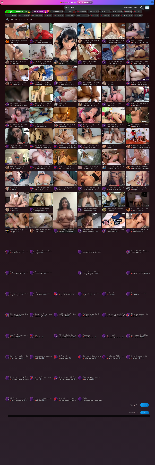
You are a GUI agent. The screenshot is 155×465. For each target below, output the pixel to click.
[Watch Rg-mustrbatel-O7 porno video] (138, 33)
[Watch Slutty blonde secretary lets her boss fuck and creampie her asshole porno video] (90, 181)
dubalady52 (65, 316)
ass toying (137, 12)
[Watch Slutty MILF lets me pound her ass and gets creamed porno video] (65, 391)
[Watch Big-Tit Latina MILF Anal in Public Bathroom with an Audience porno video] (17, 54)
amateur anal (94, 12)
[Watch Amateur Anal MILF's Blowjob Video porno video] (41, 223)
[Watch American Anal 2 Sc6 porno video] (90, 223)
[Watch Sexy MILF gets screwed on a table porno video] (90, 75)
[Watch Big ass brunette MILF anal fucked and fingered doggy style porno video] (65, 370)
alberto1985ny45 (66, 84)
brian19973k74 (114, 63)
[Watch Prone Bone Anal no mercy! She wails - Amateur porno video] (114, 33)
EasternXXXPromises (68, 337)
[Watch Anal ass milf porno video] (65, 96)
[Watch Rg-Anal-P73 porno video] (41, 117)
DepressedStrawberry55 (44, 84)
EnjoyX (14, 232)
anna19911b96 (138, 253)
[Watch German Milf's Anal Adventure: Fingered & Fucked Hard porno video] (41, 307)
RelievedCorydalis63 (140, 84)
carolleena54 (89, 379)
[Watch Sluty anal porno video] (114, 286)
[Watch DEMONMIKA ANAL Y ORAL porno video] (65, 44)
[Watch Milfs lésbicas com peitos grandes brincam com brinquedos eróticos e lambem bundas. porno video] (138, 307)
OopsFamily (16, 295)
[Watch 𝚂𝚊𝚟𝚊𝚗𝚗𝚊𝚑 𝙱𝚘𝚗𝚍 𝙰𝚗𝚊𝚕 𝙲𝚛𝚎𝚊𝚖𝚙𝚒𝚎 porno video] (138, 328)
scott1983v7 (16, 147)
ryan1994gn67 (138, 105)
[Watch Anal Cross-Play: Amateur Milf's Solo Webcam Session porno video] (65, 307)
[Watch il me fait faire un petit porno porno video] (138, 349)
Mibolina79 (137, 211)
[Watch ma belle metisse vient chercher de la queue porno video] (17, 75)
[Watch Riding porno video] (90, 391)
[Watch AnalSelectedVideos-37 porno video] (41, 202)
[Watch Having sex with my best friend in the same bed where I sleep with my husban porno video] (65, 138)
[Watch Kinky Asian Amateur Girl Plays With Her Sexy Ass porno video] (17, 307)
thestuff (88, 63)
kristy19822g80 (114, 42)
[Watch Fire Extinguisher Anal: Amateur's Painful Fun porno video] (114, 202)
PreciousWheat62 (91, 147)
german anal (58, 15)
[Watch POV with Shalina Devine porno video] (65, 328)
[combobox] (101, 7)
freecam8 (88, 42)
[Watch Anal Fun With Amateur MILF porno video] (17, 328)
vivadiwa (15, 42)
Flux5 (62, 105)
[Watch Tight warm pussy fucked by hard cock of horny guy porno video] (41, 138)
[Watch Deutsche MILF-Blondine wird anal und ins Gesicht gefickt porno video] (17, 33)
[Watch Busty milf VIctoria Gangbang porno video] (41, 370)
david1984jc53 (41, 190)
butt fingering (11, 15)
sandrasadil (40, 274)
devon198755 (113, 126)
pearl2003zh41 (17, 253)
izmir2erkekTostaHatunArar (141, 168)
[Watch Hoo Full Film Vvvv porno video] (65, 159)
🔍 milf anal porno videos (19, 19)
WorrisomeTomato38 (68, 379)
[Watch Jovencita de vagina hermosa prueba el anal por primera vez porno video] (90, 117)
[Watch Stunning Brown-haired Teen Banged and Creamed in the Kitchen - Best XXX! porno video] (90, 286)
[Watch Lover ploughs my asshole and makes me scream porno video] (138, 75)
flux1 (135, 295)
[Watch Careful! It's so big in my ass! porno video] (114, 159)
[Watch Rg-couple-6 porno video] (90, 328)
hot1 (111, 84)
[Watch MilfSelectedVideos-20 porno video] (90, 202)
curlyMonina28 (90, 105)
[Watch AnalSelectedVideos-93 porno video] (114, 349)
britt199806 (40, 63)
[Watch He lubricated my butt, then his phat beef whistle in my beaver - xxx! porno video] (114, 223)
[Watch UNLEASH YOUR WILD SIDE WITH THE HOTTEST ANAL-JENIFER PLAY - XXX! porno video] (138, 244)
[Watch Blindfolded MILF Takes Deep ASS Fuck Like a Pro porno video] (138, 54)
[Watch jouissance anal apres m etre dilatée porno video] (41, 349)
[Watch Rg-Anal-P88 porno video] (65, 349)
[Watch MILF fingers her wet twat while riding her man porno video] (90, 138)
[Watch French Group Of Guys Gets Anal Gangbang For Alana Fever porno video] (90, 265)
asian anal (138, 15)
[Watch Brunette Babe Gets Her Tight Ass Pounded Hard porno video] (90, 33)
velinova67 (16, 337)
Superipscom (90, 168)
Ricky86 (88, 126)
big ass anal (105, 15)
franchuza (112, 211)
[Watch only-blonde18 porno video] (114, 328)
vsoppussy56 (41, 316)
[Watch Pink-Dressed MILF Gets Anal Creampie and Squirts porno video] (138, 202)
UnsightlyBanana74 (43, 42)
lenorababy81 (17, 63)
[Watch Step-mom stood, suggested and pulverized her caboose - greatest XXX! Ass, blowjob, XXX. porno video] (41, 54)
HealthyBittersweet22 (68, 147)
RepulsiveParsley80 (139, 63)
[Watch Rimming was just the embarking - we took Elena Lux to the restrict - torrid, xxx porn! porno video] (17, 244)
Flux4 (14, 190)
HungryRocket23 (66, 295)
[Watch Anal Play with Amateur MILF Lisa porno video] (90, 96)
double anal (105, 12)
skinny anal (70, 15)
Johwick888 (16, 168)
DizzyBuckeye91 (114, 358)
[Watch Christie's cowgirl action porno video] (17, 159)
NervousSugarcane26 (116, 337)
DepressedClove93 (43, 147)
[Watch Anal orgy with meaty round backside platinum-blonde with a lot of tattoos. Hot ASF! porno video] (65, 75)
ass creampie (117, 12)
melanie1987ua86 (115, 190)
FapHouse (137, 126)
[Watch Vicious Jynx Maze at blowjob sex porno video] (138, 223)
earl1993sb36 (137, 316)
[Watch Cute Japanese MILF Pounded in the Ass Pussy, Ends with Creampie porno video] (41, 159)
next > (144, 405)
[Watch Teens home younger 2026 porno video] (138, 265)
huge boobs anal (82, 15)
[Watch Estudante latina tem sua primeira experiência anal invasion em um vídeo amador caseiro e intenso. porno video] (138, 96)
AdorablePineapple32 (19, 105)
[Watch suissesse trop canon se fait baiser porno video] (65, 117)
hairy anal (115, 15)
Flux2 (111, 147)
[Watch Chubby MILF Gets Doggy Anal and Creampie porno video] (138, 181)
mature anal (81, 12)
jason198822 (65, 190)
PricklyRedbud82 (90, 190)
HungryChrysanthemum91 (92, 400)
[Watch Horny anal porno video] (17, 181)
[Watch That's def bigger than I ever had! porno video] (90, 307)
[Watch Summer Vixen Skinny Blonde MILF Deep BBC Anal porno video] (17, 349)
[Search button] (141, 7)
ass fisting (128, 12)
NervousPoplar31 (42, 105)
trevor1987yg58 (17, 274)
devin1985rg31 (114, 105)
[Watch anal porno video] (41, 328)
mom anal (94, 15)
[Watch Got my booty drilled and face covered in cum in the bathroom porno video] (65, 286)
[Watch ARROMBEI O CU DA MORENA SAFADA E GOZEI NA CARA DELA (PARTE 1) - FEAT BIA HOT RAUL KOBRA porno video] (114, 117)
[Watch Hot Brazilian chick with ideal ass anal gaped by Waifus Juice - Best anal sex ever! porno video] (17, 117)
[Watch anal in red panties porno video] (90, 54)
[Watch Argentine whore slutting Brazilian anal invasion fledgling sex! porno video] (17, 138)
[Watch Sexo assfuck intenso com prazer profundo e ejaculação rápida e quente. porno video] (90, 349)
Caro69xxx (113, 168)
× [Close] (152, 2)
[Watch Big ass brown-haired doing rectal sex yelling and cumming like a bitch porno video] (17, 265)
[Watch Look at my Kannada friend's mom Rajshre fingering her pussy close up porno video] (65, 212)
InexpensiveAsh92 (91, 84)
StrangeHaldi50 (42, 211)
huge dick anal (126, 15)
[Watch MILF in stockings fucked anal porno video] (17, 391)
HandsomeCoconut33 (140, 42)
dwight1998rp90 (90, 358)
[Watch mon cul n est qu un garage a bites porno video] (41, 391)
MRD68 (39, 379)
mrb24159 (40, 337)
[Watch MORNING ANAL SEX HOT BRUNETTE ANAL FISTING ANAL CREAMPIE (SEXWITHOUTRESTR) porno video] (114, 54)
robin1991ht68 (17, 126)
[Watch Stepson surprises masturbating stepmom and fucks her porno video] (90, 370)
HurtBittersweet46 (18, 400)
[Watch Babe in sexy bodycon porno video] (138, 286)
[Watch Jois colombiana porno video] (65, 254)
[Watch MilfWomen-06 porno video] (17, 96)
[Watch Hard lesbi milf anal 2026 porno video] (138, 138)
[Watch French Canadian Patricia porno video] (114, 254)
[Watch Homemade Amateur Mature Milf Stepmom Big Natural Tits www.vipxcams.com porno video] (41, 265)
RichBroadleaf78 (90, 211)
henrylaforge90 (42, 168)
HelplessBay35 (41, 126)
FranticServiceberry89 (140, 147)
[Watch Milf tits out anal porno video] (114, 138)
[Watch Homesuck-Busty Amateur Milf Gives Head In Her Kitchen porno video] (41, 96)
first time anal (23, 15)
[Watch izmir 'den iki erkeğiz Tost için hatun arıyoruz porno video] (138, 159)
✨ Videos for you (56, 12)
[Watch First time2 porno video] (17, 202)
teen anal (68, 12)
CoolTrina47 (41, 232)
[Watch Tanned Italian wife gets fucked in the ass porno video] (90, 159)
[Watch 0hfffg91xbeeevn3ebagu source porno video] (41, 75)
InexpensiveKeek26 (91, 232)
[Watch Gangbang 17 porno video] (114, 75)
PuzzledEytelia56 (90, 337)
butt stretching (37, 15)
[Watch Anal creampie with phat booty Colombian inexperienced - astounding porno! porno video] (114, 96)
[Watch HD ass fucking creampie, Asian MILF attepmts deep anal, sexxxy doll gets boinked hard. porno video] (65, 181)
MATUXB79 (64, 63)
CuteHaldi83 (16, 316)
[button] (147, 7)
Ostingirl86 (137, 190)
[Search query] (100, 7)
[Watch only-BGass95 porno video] (41, 33)
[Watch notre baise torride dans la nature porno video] (41, 286)
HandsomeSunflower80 (68, 400)
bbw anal (48, 15)
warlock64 (16, 84)
